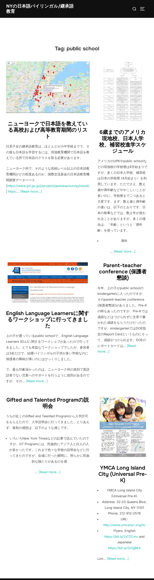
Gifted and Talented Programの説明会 (47, 403)
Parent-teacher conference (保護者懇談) (123, 271)
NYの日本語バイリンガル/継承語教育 (40, 9)
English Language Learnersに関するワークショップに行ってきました (47, 319)
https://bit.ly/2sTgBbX (124, 548)
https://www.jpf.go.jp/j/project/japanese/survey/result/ (48, 186)
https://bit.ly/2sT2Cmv (121, 537)
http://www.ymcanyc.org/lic (124, 525)
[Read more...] (31, 191)
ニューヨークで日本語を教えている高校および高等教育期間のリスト (48, 129)
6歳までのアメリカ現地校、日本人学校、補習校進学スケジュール (122, 141)
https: (12, 191)
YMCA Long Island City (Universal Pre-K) (122, 474)
